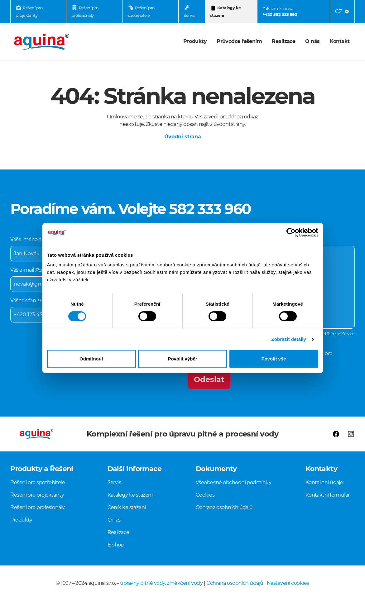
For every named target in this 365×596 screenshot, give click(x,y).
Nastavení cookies (288, 583)
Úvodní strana (182, 137)
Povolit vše (273, 358)
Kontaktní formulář (327, 495)
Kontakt (340, 41)
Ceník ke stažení (127, 507)
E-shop (116, 545)
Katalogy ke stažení (225, 12)
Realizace (283, 41)
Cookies (205, 495)
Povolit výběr (182, 358)
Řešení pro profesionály (84, 12)
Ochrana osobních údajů (224, 507)
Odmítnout (91, 358)
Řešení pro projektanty (29, 12)
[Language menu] (342, 11)
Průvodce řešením (239, 41)
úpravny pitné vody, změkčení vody (161, 583)
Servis (189, 15)
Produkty (195, 41)
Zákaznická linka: (279, 12)
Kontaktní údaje (324, 482)
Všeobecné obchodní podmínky (233, 482)
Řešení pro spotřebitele (141, 12)
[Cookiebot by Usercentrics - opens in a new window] (291, 232)
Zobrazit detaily (288, 339)
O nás (312, 41)
